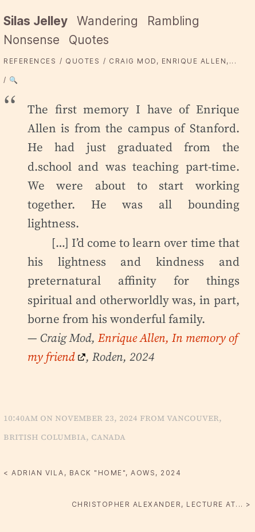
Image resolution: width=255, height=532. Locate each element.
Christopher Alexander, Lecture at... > (162, 504)
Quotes (89, 40)
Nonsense (31, 40)
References (29, 61)
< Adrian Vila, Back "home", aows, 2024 (92, 472)
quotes (82, 61)
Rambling (173, 21)
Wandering (107, 21)
